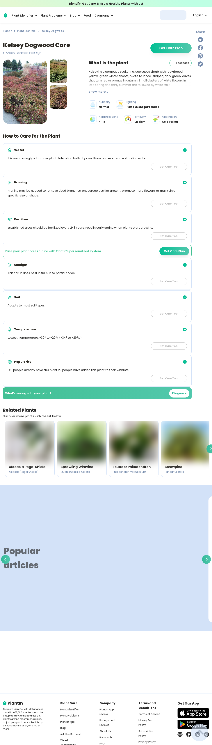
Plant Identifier (27, 31)
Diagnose (179, 393)
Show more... (98, 92)
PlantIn (7, 31)
